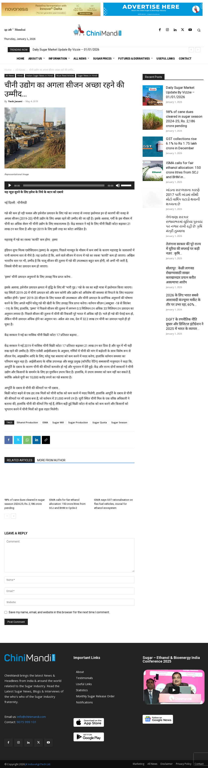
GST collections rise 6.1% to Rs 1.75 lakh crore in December (181, 143)
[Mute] (118, 185)
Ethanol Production (27, 422)
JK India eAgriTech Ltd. (38, 764)
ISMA (45, 422)
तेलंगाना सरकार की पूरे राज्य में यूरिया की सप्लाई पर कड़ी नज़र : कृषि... (183, 248)
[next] (197, 49)
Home (8, 69)
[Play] (10, 185)
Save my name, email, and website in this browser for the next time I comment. (59, 612)
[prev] (191, 49)
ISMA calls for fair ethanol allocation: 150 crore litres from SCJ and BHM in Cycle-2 (67, 503)
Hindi (20, 75)
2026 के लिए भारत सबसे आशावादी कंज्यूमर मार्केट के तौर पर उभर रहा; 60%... (183, 300)
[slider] (64, 185)
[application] (69, 185)
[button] (199, 30)
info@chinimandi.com (31, 717)
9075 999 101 (27, 722)
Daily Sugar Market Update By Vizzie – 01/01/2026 (66, 49)
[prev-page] (7, 516)
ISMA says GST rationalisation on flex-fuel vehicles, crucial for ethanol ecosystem (113, 503)
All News (20, 69)
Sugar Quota (99, 422)
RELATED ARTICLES (19, 460)
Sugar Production (78, 422)
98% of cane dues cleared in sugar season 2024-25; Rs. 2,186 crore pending (24, 503)
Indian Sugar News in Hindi (39, 75)
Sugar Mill (58, 422)
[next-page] (13, 516)
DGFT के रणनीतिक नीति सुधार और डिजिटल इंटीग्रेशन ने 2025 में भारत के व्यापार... (184, 324)
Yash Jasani (15, 101)
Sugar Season (119, 422)
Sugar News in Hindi (87, 75)
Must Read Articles (65, 75)
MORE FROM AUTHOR (51, 460)
